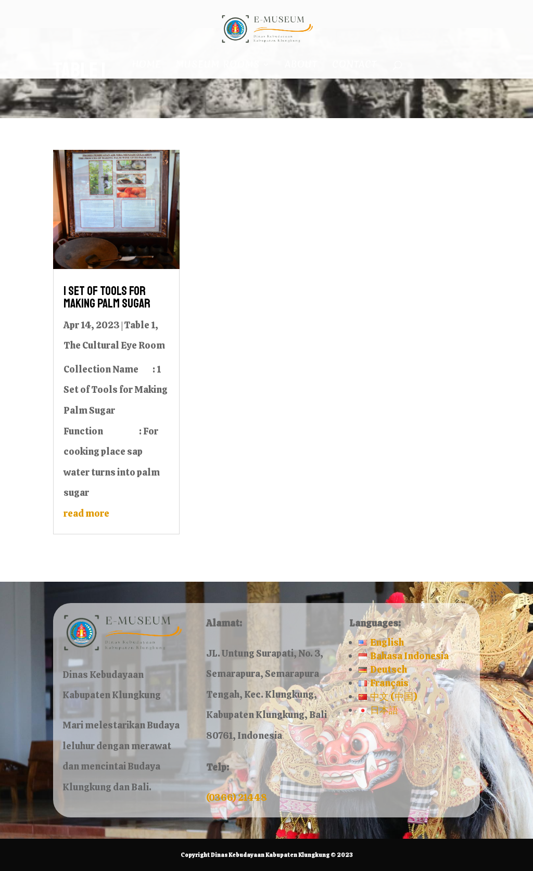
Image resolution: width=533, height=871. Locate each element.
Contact (354, 66)
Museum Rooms (218, 66)
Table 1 (139, 325)
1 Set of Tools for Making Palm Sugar (107, 297)
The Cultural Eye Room (114, 345)
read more (86, 513)
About (301, 66)
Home (146, 66)
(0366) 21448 (236, 797)
